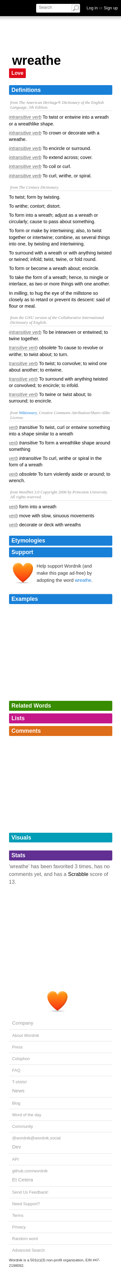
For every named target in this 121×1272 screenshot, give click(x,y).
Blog (16, 1103)
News (18, 1090)
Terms (18, 1215)
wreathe (83, 580)
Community (22, 1126)
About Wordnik (25, 1035)
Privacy (19, 1227)
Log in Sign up (102, 7)
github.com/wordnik (30, 1170)
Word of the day (26, 1114)
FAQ (16, 1070)
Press (17, 1047)
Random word (25, 1238)
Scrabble (78, 874)
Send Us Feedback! (30, 1192)
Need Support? (26, 1203)
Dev (16, 1146)
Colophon (21, 1058)
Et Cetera (22, 1179)
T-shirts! (19, 1081)
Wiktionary (27, 413)
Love (18, 73)
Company (23, 1023)
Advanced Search (28, 1250)
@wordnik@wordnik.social (36, 1138)
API (15, 1159)
